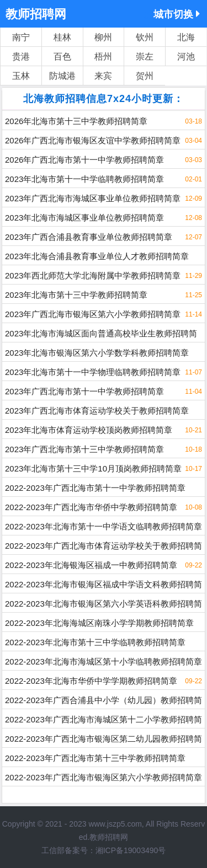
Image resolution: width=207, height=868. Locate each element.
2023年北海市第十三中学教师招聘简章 (76, 294)
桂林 (62, 37)
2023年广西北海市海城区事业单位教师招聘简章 (93, 198)
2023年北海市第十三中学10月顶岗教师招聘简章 (93, 468)
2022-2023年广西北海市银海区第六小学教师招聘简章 (103, 777)
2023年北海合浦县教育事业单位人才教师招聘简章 (97, 256)
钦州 (144, 37)
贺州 (144, 76)
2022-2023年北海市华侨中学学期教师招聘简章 (91, 680)
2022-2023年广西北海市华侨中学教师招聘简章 (91, 507)
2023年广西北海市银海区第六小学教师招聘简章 (93, 314)
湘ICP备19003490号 (130, 850)
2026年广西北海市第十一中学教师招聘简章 (84, 159)
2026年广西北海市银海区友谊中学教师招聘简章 (93, 140)
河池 (186, 56)
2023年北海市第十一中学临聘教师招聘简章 (84, 179)
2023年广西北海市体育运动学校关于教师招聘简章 (97, 410)
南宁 (21, 37)
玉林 (21, 76)
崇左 (144, 56)
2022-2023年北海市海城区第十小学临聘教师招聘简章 (103, 661)
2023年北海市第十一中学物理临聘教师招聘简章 (93, 372)
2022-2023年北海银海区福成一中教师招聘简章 (91, 565)
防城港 (62, 76)
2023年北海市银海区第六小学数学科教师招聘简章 (97, 352)
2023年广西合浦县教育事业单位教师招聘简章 (88, 237)
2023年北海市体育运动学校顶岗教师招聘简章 (88, 430)
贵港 (21, 56)
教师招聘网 (36, 14)
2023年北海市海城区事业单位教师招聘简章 (84, 217)
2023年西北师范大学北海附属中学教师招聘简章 (93, 275)
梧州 (103, 56)
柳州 (103, 37)
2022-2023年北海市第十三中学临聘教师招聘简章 (95, 642)
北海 (186, 37)
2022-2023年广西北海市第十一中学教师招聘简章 (95, 487)
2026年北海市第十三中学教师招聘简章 (76, 121)
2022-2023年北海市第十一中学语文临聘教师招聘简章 (103, 526)
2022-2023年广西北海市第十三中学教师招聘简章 (95, 758)
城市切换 (176, 14)
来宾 (103, 76)
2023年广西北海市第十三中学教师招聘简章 (84, 449)
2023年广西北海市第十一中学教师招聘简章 (84, 391)
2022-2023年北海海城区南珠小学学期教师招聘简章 (99, 623)
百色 (62, 56)
